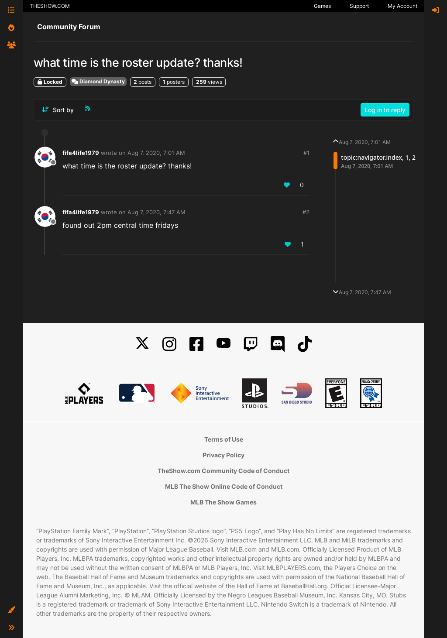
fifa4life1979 (80, 152)
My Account (402, 6)
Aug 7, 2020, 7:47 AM (156, 212)
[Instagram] (169, 344)
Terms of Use (223, 439)
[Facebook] (196, 344)
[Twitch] (251, 344)
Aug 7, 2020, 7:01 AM (156, 152)
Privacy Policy (223, 455)
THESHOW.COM (50, 6)
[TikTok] (305, 344)
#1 (306, 152)
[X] (142, 344)
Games (322, 6)
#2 (306, 212)
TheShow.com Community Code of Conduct (223, 470)
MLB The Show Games (223, 502)
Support (359, 6)
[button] (11, 610)
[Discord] (278, 344)
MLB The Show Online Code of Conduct (223, 486)
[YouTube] (223, 344)
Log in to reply (385, 109)
